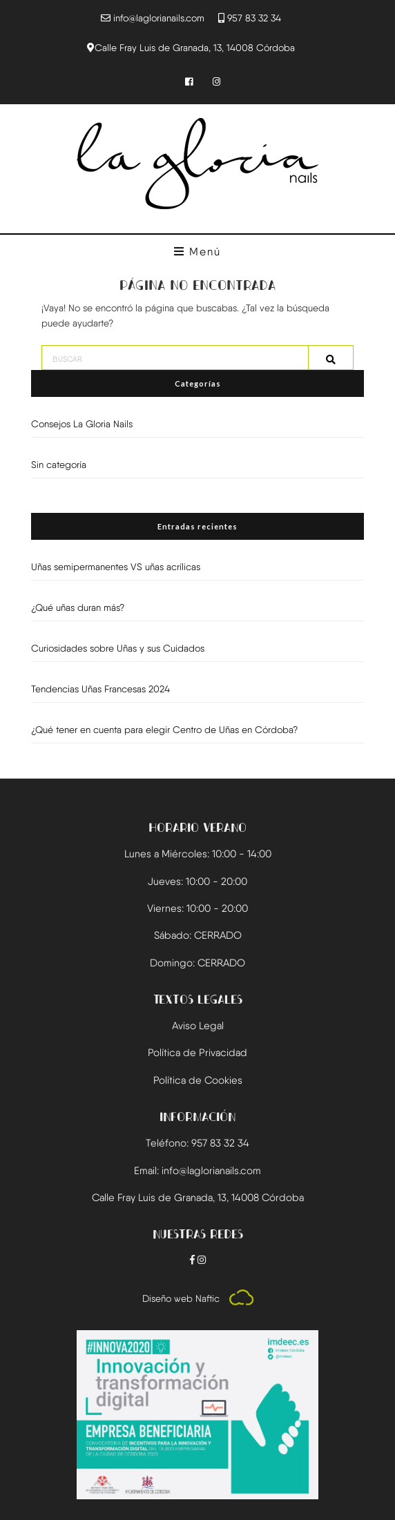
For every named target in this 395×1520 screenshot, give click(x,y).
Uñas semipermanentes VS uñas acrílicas (115, 566)
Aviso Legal (198, 1026)
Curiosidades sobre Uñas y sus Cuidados (117, 648)
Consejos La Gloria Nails (82, 423)
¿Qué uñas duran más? (77, 607)
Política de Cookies (197, 1080)
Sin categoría (58, 464)
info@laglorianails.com (158, 17)
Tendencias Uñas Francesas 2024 (100, 688)
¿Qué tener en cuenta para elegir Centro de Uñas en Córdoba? (164, 729)
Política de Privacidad (197, 1052)
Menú (197, 251)
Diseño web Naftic (197, 1298)
